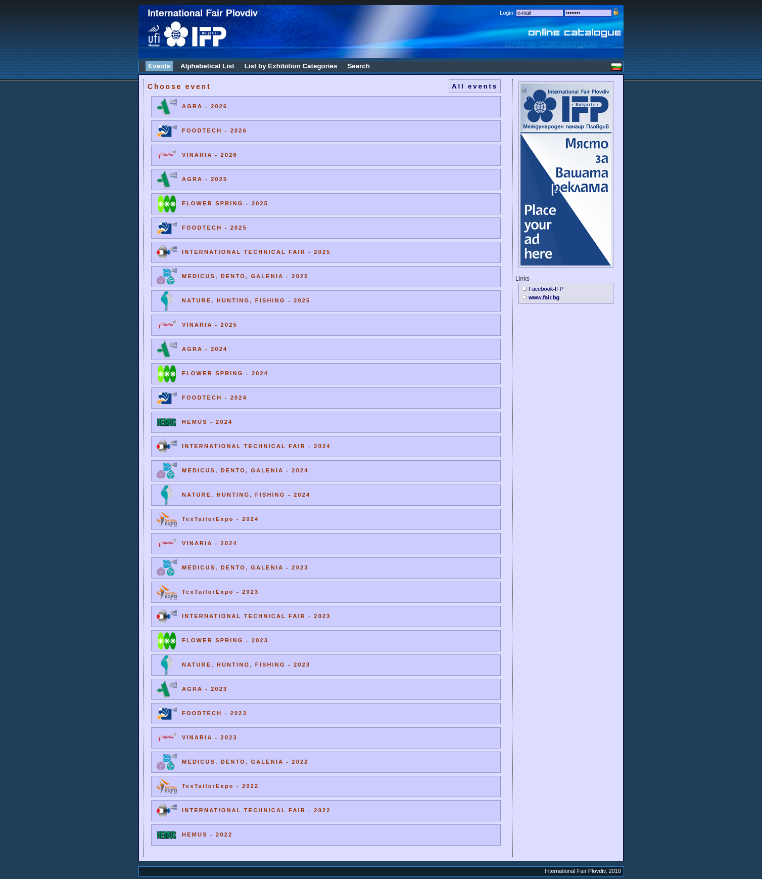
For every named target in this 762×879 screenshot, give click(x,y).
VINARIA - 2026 (209, 155)
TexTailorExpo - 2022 (220, 786)
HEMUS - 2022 (207, 834)
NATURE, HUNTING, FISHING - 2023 (246, 665)
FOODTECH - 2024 (214, 397)
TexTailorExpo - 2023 (220, 592)
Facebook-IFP (546, 289)
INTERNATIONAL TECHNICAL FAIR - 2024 (256, 446)
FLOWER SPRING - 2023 (225, 640)
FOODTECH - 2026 (214, 130)
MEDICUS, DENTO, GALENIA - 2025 (245, 276)
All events (475, 86)
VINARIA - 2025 (209, 325)
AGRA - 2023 (204, 689)
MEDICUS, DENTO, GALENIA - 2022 (245, 762)
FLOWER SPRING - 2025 (225, 203)
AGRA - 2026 (204, 106)
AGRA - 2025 (204, 179)
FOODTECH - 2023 (214, 713)
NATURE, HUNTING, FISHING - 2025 (246, 300)
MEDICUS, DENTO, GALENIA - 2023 (245, 567)
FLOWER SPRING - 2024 (225, 373)
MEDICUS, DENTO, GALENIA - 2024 (245, 470)
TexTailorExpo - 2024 (220, 519)
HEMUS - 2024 (207, 422)
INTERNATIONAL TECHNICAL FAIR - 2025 (256, 252)
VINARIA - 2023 (209, 737)
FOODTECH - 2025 (214, 228)
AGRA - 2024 (204, 349)
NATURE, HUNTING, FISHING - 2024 (246, 495)
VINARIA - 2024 (209, 543)
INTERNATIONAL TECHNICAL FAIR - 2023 (256, 616)
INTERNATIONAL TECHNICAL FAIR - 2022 (256, 810)
